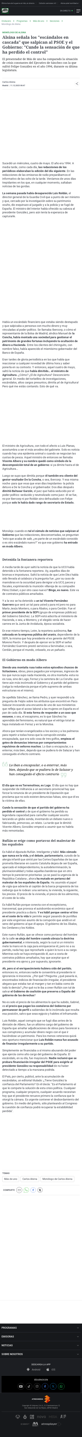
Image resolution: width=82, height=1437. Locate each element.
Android (33, 1369)
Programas (22, 21)
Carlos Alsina (8, 82)
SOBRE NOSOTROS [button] (40, 1354)
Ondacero (6, 21)
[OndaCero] (5, 11)
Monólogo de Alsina (11, 24)
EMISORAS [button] (40, 1336)
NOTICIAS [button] (40, 1345)
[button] (77, 83)
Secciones (54, 21)
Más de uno (38, 21)
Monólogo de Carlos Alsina (57, 1179)
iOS (51, 1369)
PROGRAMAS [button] (40, 1327)
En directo (65, 11)
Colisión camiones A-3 (47, 3)
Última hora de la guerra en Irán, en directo (18, 3)
